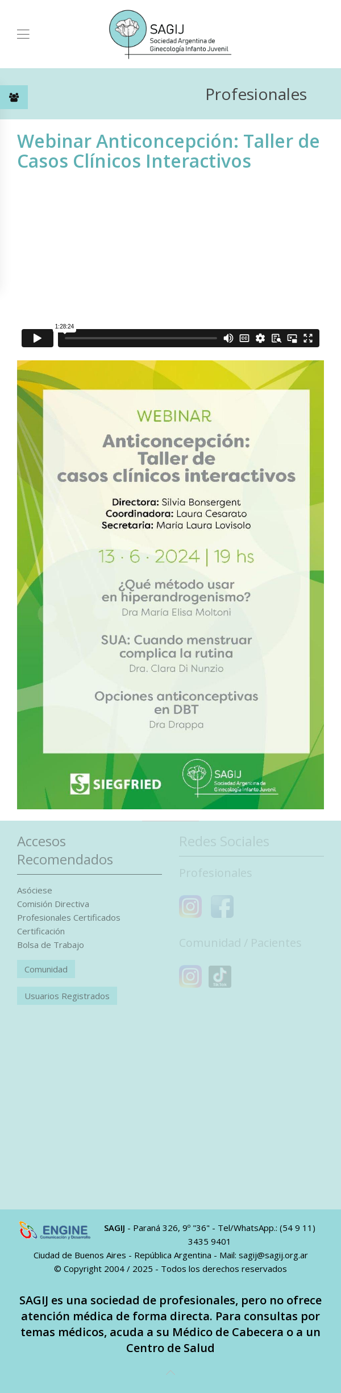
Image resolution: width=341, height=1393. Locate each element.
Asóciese (34, 890)
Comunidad (46, 969)
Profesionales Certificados (68, 917)
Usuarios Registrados (67, 995)
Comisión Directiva (53, 903)
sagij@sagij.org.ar (273, 1255)
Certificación (41, 931)
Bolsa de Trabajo (50, 944)
